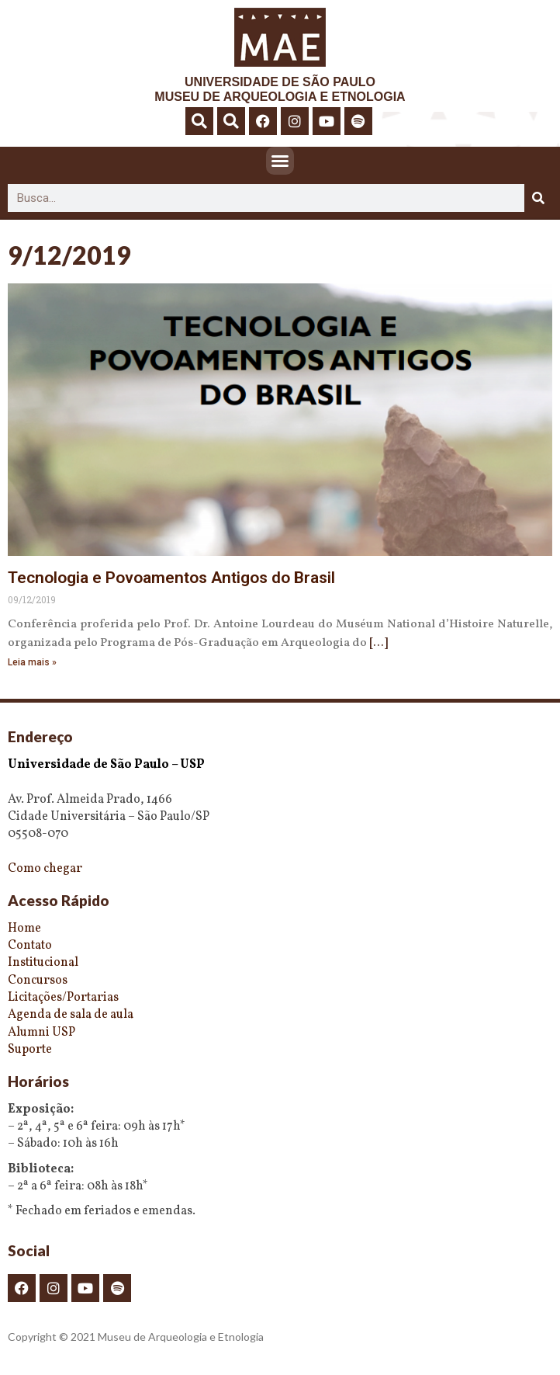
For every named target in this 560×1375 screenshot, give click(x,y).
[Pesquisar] (538, 198)
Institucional (43, 962)
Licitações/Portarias (63, 997)
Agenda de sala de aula (70, 1014)
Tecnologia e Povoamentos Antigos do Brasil (171, 577)
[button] (199, 121)
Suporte (30, 1049)
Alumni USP (41, 1032)
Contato (30, 945)
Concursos (37, 980)
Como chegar (45, 868)
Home (24, 928)
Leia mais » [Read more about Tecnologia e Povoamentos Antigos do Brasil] (32, 662)
